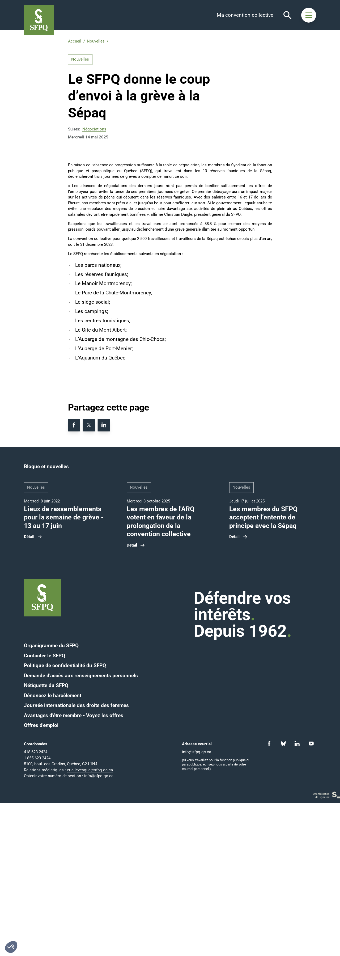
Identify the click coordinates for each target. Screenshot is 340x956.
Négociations (94, 129)
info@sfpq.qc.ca (98, 929)
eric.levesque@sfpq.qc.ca (90, 923)
